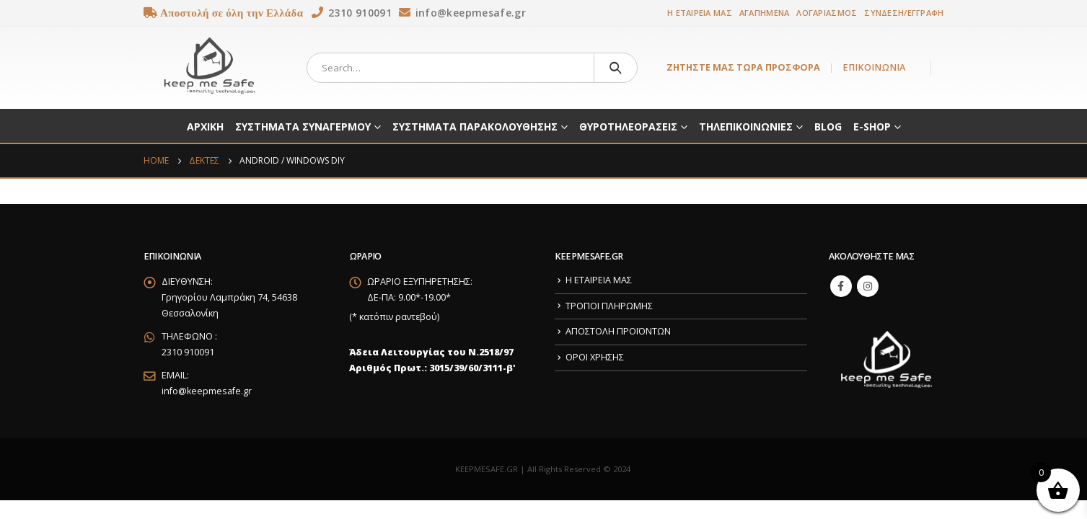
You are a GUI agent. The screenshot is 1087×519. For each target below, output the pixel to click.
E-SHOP (872, 126)
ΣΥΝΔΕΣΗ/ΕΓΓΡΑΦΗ (903, 12)
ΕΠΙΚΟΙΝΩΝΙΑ (873, 67)
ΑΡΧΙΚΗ (205, 126)
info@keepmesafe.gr (207, 391)
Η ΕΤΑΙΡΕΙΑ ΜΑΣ (699, 12)
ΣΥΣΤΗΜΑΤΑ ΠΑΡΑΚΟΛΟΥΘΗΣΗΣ (475, 126)
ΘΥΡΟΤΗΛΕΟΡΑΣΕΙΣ (628, 126)
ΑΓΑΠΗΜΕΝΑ (764, 12)
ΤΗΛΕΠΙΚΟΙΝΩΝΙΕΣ (746, 126)
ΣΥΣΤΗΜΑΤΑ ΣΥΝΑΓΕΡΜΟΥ (303, 126)
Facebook (841, 286)
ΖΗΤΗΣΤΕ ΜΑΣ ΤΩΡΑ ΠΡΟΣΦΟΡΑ (743, 67)
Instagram (868, 286)
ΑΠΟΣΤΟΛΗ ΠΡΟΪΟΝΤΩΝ (618, 331)
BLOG (828, 126)
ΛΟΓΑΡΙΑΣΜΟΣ (826, 12)
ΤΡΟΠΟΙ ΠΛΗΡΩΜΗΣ (609, 306)
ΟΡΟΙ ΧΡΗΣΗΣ (594, 357)
